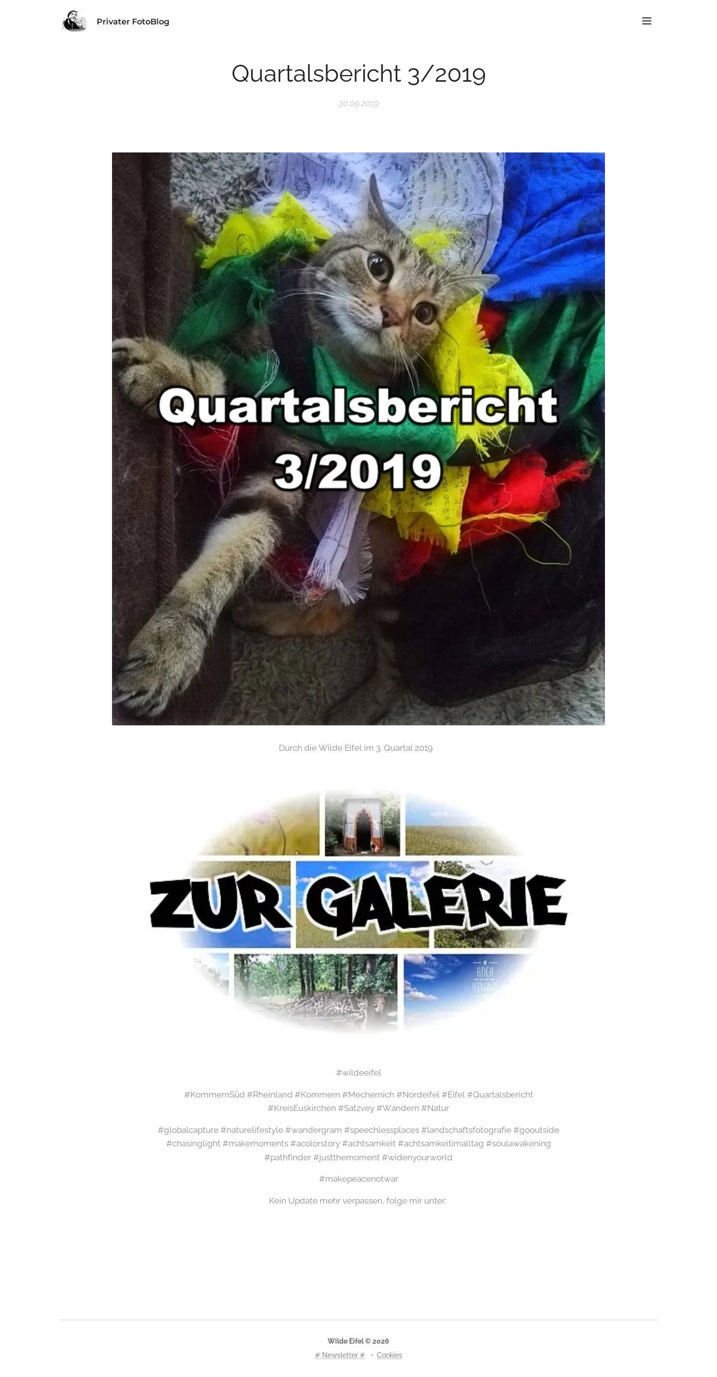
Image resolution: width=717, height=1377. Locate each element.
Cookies (389, 1355)
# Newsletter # (340, 1355)
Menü (646, 20)
